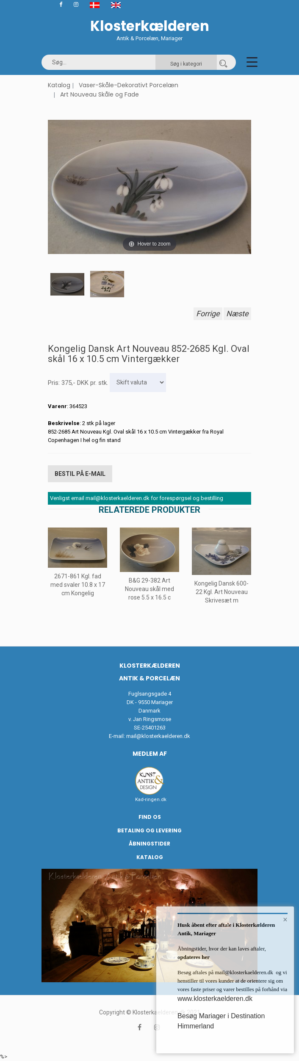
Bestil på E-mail (80, 473)
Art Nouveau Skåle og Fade (99, 94)
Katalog (59, 85)
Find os (149, 817)
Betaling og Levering (149, 830)
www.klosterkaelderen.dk (214, 998)
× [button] (285, 919)
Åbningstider (149, 843)
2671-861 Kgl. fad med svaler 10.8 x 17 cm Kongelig (77, 584)
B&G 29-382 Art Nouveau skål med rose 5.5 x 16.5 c (149, 589)
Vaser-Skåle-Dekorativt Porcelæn (128, 85)
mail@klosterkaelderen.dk (158, 736)
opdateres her (193, 957)
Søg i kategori (186, 64)
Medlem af (150, 753)
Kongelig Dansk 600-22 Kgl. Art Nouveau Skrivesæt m (221, 592)
